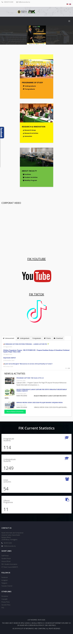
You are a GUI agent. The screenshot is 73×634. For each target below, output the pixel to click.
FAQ (2, 608)
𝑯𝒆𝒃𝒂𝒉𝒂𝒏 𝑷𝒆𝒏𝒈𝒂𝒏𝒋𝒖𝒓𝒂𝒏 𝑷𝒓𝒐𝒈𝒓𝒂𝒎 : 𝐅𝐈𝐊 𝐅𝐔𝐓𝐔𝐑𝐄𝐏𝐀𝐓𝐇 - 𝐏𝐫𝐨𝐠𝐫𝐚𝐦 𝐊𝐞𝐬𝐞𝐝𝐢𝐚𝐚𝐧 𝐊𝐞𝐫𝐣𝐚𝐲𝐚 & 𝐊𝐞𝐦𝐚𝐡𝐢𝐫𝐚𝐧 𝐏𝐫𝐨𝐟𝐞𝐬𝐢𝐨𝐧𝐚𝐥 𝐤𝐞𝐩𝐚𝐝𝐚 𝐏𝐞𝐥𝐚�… (35, 351)
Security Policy (5, 605)
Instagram (4, 580)
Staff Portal (4, 556)
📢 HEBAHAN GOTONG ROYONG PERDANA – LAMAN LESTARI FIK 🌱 (25, 344)
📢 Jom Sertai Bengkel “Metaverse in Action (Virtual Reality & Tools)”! (26, 364)
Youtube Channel (6, 586)
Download (56, 338)
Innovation (27, 136)
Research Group (29, 130)
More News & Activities (16, 411)
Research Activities (30, 133)
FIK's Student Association (9, 564)
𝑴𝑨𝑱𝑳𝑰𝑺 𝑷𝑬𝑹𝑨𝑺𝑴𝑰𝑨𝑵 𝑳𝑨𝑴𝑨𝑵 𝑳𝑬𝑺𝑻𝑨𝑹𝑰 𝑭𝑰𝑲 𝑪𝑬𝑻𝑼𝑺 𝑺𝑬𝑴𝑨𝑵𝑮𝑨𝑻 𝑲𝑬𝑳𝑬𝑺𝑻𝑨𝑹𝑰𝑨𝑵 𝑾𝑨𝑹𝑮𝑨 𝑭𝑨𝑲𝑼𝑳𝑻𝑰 (43, 390)
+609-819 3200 (8, 2)
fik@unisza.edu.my (24, 2)
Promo (46, 338)
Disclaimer (4, 596)
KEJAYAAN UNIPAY (8, 358)
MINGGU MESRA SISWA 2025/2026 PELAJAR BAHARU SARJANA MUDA (41, 402)
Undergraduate (29, 86)
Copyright (4, 599)
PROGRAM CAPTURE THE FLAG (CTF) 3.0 (31, 378)
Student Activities (30, 176)
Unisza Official (5, 561)
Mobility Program (30, 179)
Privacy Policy (5, 602)
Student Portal (6, 558)
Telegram (4, 583)
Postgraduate (29, 89)
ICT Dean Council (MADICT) (9, 567)
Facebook (4, 577)
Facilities (27, 173)
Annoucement (7, 338)
